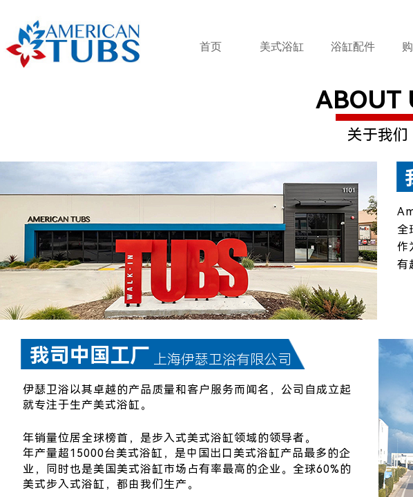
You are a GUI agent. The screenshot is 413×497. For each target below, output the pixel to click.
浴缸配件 (353, 46)
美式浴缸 (282, 46)
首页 (211, 46)
